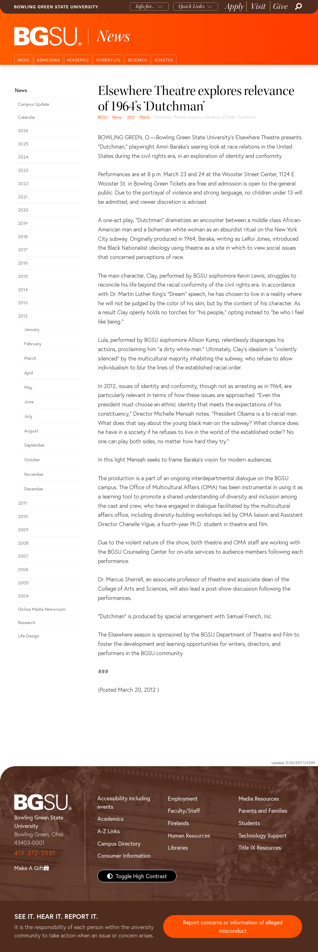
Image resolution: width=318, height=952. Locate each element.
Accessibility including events (123, 802)
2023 (23, 170)
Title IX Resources (260, 847)
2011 (22, 503)
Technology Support (263, 835)
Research (137, 60)
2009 (23, 530)
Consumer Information (123, 855)
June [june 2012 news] (29, 401)
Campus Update (33, 104)
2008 (23, 543)
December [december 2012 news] (33, 489)
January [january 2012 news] (31, 329)
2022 (23, 183)
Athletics (164, 60)
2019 (23, 223)
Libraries (178, 847)
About (23, 60)
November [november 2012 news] (34, 474)
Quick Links (191, 6)
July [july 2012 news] (28, 416)
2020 (23, 210)
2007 (23, 556)
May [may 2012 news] (28, 387)
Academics (78, 60)
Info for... (145, 6)
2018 (23, 236)
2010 (23, 516)
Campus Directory (119, 843)
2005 (23, 583)
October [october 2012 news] (32, 460)
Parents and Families (263, 810)
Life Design (28, 636)
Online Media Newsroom (41, 609)
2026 (23, 130)
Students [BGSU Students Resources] (249, 823)
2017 (22, 250)
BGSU (103, 116)
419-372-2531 (34, 853)
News (117, 116)
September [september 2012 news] (34, 445)
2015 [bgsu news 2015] (23, 276)
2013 (23, 303)
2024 (23, 157)
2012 (131, 116)
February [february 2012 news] (32, 343)
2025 (23, 144)
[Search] (298, 6)
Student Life (108, 60)
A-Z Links (108, 831)
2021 (23, 197)
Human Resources (189, 835)
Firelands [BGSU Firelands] (178, 823)
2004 (23, 596)
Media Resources (259, 798)
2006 (23, 569)
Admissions (48, 60)
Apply (234, 6)
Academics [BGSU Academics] (110, 818)
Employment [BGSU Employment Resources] (183, 798)
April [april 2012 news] (28, 373)
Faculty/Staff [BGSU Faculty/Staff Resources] (184, 810)
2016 (23, 263)
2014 (23, 290)
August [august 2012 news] (31, 431)
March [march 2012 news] (145, 116)
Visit (258, 6)
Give (280, 6)
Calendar (26, 117)
